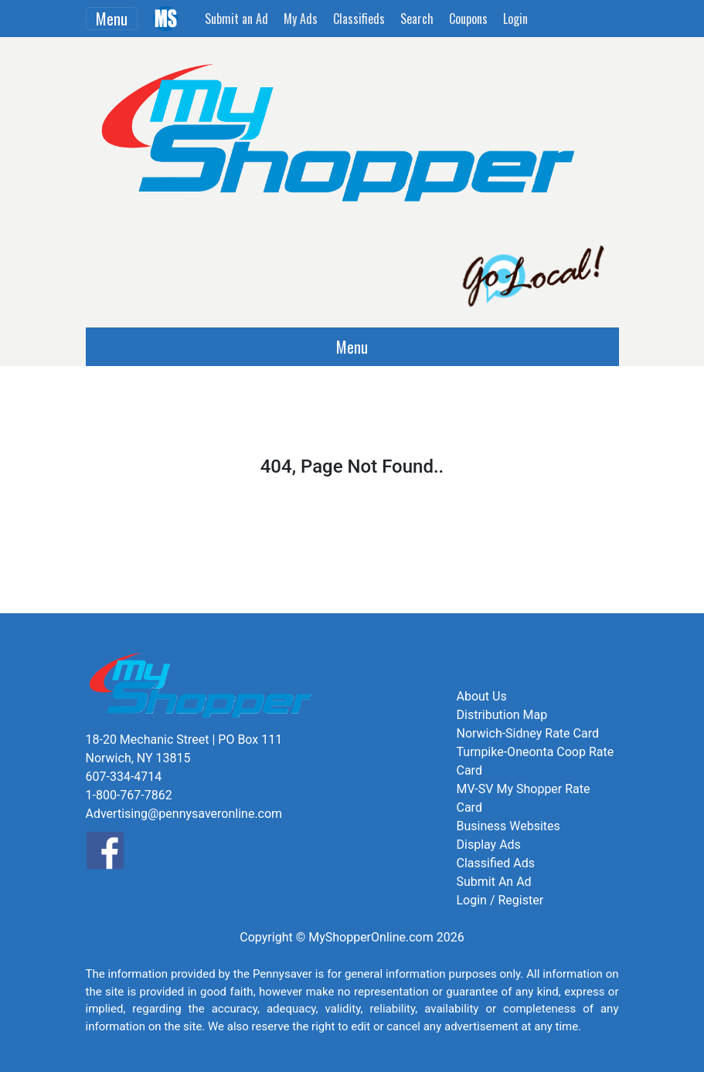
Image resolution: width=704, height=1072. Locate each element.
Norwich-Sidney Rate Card (528, 733)
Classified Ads (496, 863)
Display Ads (489, 844)
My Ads (301, 18)
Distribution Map (502, 714)
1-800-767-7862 (129, 795)
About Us (482, 696)
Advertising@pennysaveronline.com (184, 813)
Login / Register (500, 900)
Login (515, 18)
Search (417, 18)
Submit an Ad (236, 18)
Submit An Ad (494, 881)
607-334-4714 (124, 776)
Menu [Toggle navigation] (112, 18)
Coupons (468, 18)
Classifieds (359, 18)
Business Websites (508, 826)
